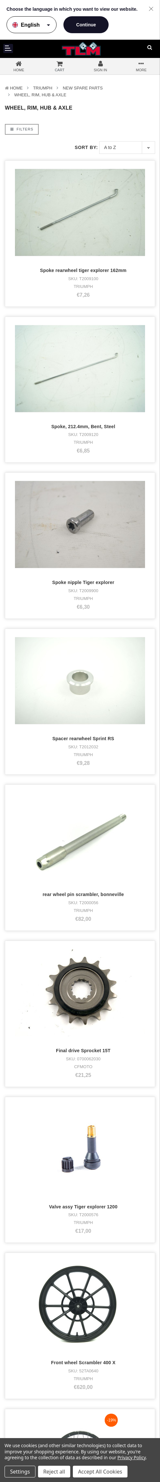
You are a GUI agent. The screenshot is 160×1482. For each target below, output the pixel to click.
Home (16, 88)
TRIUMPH (42, 88)
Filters (21, 129)
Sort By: (86, 147)
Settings (20, 1471)
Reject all (54, 1471)
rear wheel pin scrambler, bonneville (83, 894)
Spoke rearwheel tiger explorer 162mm (83, 270)
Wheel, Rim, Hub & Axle (40, 94)
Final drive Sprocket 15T (83, 1050)
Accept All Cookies (100, 1471)
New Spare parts (83, 88)
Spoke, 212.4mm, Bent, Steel (83, 426)
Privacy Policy (131, 1457)
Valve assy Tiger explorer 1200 (83, 1206)
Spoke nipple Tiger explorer (83, 582)
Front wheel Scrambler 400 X (83, 1362)
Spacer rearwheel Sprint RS (83, 738)
